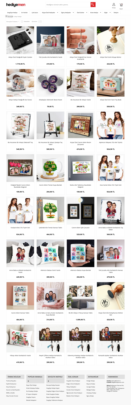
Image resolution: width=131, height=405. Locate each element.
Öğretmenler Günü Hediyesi (74, 391)
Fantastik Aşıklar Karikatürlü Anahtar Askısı (110, 356)
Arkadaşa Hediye (91, 391)
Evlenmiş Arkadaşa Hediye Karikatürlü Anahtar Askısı (80, 356)
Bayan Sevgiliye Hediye (52, 391)
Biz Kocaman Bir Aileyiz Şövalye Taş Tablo (50, 143)
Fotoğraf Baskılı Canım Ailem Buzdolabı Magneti (20, 185)
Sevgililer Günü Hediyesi (73, 379)
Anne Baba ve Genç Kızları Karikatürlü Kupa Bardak (50, 313)
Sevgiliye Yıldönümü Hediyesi (54, 394)
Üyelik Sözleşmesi (11, 382)
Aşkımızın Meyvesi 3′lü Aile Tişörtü (110, 142)
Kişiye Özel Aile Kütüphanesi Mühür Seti (111, 313)
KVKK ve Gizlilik (10, 391)
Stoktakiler (25, 20)
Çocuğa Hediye (91, 385)
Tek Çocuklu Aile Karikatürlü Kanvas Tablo (111, 271)
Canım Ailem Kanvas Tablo (20, 312)
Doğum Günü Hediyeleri (73, 382)
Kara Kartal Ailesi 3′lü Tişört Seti (110, 184)
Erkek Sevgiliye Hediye (52, 388)
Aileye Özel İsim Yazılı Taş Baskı (110, 99)
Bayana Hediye (91, 382)
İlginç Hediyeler (66, 12)
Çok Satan (35, 12)
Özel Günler (80, 12)
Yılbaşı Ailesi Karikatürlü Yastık (20, 355)
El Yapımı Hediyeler (31, 388)
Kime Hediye (94, 12)
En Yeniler (24, 12)
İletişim (116, 12)
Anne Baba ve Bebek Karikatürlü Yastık (20, 271)
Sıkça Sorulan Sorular (12, 394)
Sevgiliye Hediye (12, 12)
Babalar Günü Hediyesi (73, 394)
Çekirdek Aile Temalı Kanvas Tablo (50, 227)
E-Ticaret (59, 402)
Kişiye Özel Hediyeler (48, 12)
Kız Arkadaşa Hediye (32, 385)
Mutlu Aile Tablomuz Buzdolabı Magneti (80, 185)
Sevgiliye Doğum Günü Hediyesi (55, 385)
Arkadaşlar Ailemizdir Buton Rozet (50, 99)
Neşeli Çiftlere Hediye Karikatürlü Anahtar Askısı (50, 356)
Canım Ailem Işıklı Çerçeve (80, 227)
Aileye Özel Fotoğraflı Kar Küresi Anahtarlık (80, 58)
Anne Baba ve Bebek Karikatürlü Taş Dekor (111, 228)
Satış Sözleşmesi (11, 385)
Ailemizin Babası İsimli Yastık (50, 270)
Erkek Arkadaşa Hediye (32, 382)
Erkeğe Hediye (91, 379)
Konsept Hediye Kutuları (53, 379)
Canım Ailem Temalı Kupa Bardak (50, 184)
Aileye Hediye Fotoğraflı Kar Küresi (20, 99)
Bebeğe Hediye (91, 388)
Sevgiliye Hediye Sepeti (52, 382)
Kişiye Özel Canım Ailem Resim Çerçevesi (80, 143)
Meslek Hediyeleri (31, 394)
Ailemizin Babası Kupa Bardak (81, 270)
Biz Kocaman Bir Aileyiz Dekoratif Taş (20, 142)
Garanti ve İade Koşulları (13, 388)
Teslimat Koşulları (11, 379)
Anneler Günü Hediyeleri (73, 388)
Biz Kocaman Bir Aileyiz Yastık (81, 99)
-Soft (55, 402)
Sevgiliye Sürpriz (31, 391)
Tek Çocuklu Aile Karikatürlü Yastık (50, 56)
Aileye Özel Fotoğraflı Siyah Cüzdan (20, 56)
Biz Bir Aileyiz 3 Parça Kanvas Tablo (80, 312)
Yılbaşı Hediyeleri (71, 385)
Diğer (106, 12)
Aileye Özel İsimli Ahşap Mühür (110, 56)
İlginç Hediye (90, 394)
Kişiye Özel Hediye (31, 379)
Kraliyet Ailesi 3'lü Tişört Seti (20, 227)
